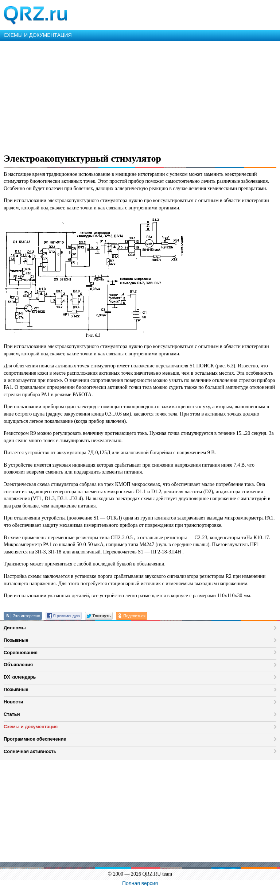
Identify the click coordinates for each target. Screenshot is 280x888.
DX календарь (20, 677)
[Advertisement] (140, 96)
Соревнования (21, 652)
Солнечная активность (30, 751)
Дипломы (15, 627)
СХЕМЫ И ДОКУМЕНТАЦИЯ (38, 35)
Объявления (18, 664)
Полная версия (140, 883)
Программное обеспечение (35, 739)
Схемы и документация (31, 726)
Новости (13, 701)
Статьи (12, 714)
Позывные (16, 640)
